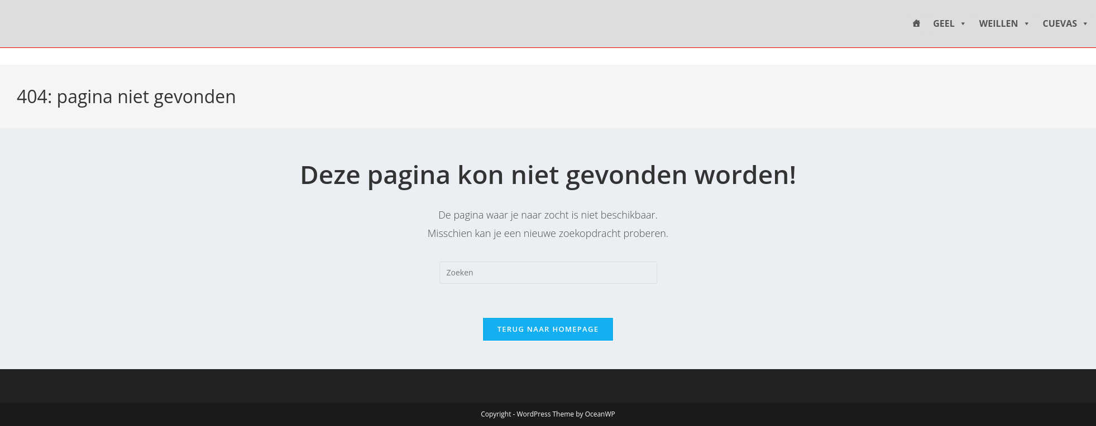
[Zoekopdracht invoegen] (548, 273)
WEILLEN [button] (1005, 23)
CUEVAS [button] (1066, 23)
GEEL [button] (950, 23)
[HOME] (916, 23)
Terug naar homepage (548, 329)
